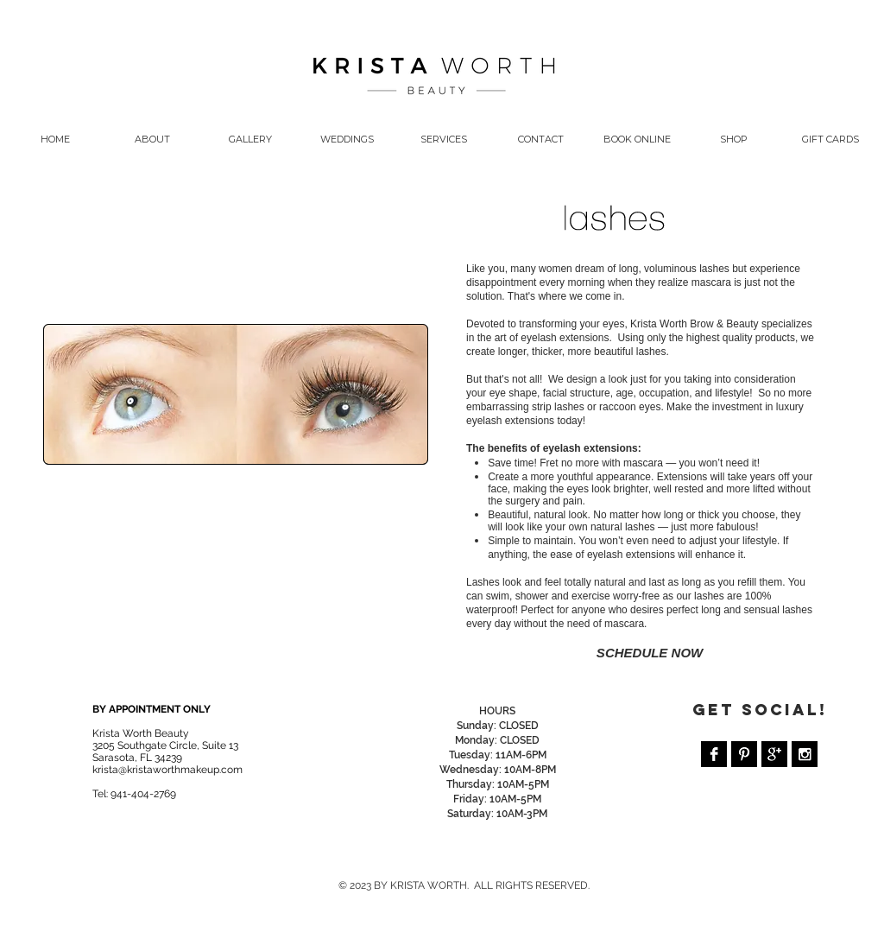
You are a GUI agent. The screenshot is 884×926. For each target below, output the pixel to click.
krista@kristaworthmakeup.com (167, 770)
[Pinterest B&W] (744, 754)
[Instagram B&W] (805, 754)
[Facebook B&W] (714, 754)
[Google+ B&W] (774, 754)
